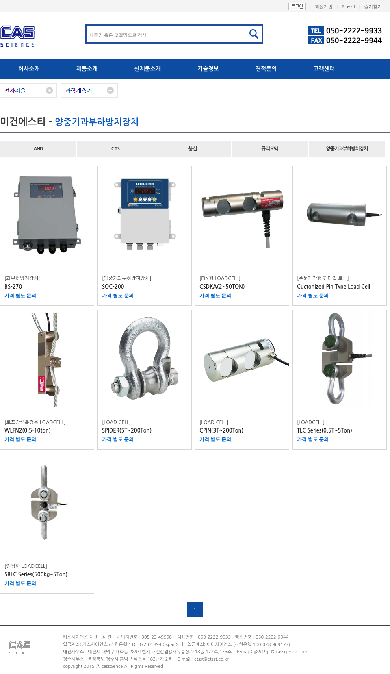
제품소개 (87, 69)
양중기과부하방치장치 (347, 148)
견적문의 (266, 69)
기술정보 (208, 69)
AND (38, 148)
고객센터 (324, 69)
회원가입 (328, 6)
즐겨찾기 (377, 6)
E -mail (353, 6)
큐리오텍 (269, 148)
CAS (115, 148)
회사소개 (29, 69)
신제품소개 (147, 69)
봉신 (192, 148)
